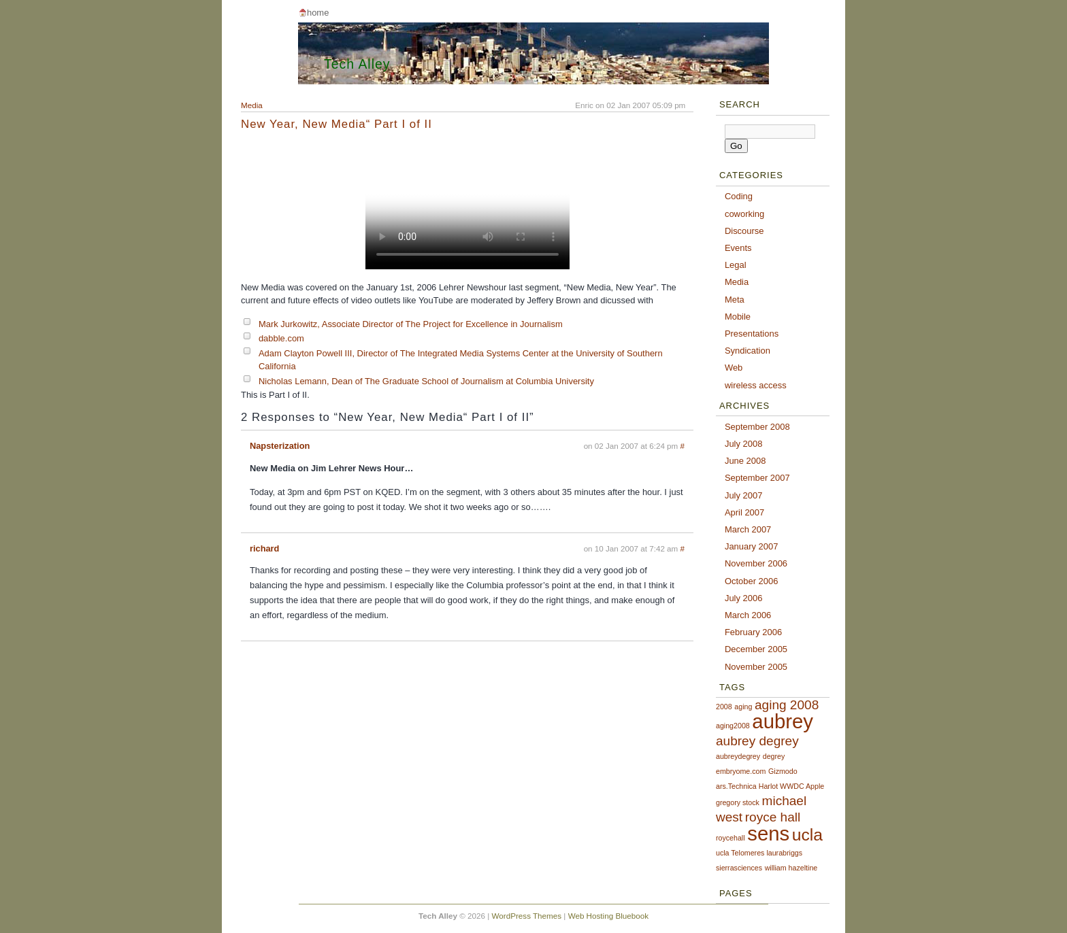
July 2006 (743, 598)
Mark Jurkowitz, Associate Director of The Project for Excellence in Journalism (411, 324)
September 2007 (757, 478)
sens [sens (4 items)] (768, 833)
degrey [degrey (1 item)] (774, 756)
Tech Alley (357, 63)
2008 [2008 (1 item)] (724, 706)
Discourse (744, 231)
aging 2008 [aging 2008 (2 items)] (787, 705)
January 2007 (751, 546)
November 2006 (756, 563)
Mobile (738, 316)
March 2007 (748, 529)
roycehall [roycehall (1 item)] (730, 838)
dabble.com (281, 338)
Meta (734, 299)
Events (738, 248)
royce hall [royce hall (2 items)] (773, 817)
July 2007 (743, 495)
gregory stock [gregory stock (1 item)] (737, 802)
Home (318, 12)
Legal (735, 265)
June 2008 (745, 461)
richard (265, 548)
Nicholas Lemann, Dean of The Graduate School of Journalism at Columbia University (426, 381)
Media (252, 105)
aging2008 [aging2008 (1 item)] (733, 726)
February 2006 (753, 632)
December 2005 (756, 649)
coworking (744, 214)
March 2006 (748, 615)
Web (733, 367)
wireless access (756, 385)
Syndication (747, 350)
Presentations (751, 333)
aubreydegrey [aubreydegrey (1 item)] (738, 756)
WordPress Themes (527, 915)
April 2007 (744, 512)
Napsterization (280, 446)
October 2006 (751, 581)
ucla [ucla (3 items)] (807, 835)
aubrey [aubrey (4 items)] (782, 721)
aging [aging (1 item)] (743, 706)
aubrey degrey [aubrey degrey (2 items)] (757, 741)
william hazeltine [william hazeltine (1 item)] (791, 868)
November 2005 (756, 667)
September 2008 (757, 427)
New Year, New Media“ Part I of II (336, 124)
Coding (739, 196)
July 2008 (743, 444)
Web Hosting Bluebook (608, 915)
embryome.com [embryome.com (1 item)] (741, 771)
